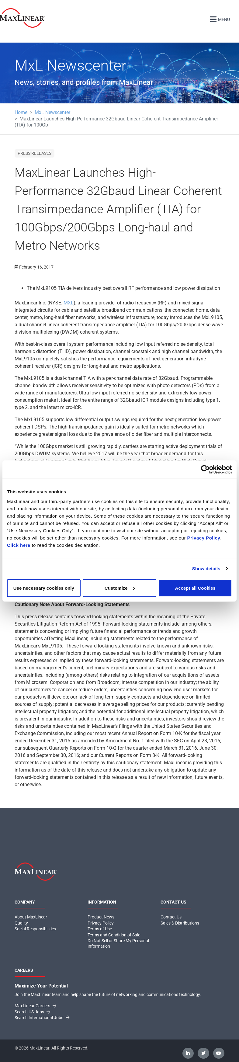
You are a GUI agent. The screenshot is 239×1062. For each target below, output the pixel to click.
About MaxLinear (31, 916)
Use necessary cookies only (43, 587)
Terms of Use (100, 928)
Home (21, 112)
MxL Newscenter (52, 112)
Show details (206, 568)
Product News (101, 916)
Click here (18, 544)
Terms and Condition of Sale (114, 934)
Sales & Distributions (180, 922)
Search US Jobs (32, 1011)
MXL (69, 302)
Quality (21, 922)
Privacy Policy (203, 537)
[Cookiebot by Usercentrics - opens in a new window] (205, 469)
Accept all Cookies (195, 587)
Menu (219, 18)
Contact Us (171, 916)
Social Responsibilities (35, 928)
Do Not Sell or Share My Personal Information (118, 943)
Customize (120, 587)
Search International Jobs (42, 1017)
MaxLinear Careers (35, 1005)
